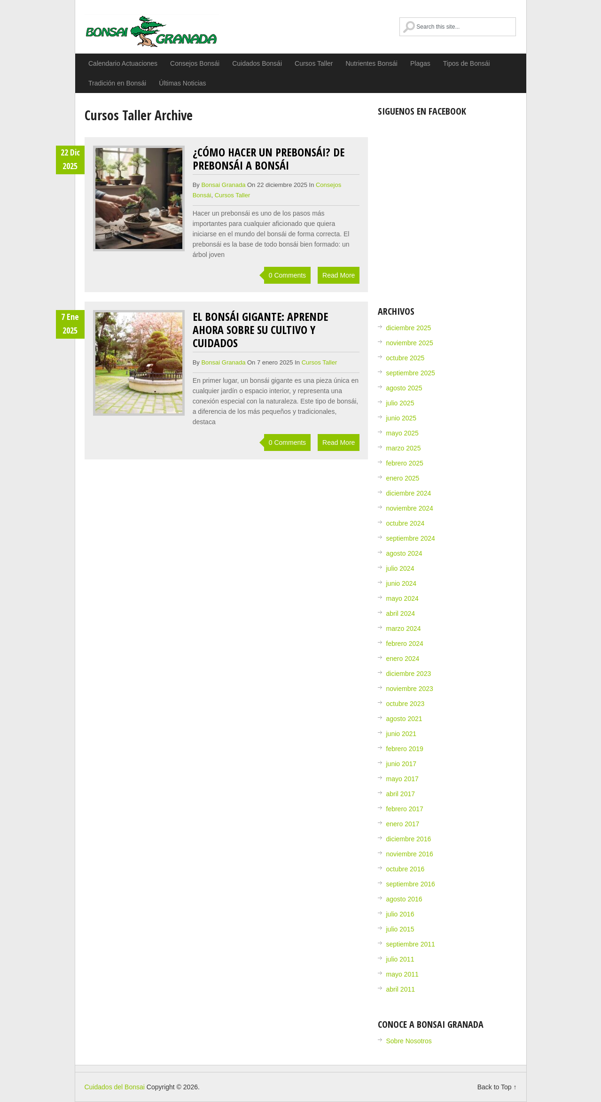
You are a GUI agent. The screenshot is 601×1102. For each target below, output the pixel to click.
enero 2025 (403, 478)
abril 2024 (400, 613)
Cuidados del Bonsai (152, 30)
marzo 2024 (403, 628)
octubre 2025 (405, 358)
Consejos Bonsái (194, 63)
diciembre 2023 (408, 673)
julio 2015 (400, 929)
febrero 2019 (404, 749)
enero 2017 (403, 824)
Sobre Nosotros (409, 1041)
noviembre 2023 (409, 688)
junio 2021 (401, 733)
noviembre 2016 (409, 854)
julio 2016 (400, 914)
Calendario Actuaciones (122, 63)
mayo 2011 (402, 974)
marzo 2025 (403, 448)
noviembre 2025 (409, 343)
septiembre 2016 (410, 884)
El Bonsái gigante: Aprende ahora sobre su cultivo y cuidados (260, 329)
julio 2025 (400, 403)
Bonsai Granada (223, 184)
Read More (338, 275)
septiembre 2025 (410, 373)
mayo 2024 (402, 598)
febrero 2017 (404, 809)
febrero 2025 (404, 463)
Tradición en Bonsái (117, 83)
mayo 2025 (402, 433)
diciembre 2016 (408, 839)
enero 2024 (403, 658)
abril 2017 (400, 794)
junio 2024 (401, 583)
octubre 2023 (405, 703)
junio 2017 (401, 764)
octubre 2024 (405, 523)
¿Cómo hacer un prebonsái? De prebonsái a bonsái (268, 158)
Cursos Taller (314, 63)
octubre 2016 (405, 869)
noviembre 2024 (409, 508)
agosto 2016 (404, 899)
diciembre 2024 (408, 493)
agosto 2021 (404, 718)
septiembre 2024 (410, 538)
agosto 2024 (404, 553)
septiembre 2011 (410, 944)
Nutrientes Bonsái (371, 63)
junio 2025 (401, 418)
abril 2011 (400, 989)
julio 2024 (400, 568)
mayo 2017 (402, 779)
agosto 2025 (404, 388)
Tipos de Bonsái (466, 63)
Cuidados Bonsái (257, 63)
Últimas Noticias (182, 83)
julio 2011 (400, 959)
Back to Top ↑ (497, 1087)
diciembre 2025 (408, 328)
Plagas (420, 63)
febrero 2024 (404, 643)
